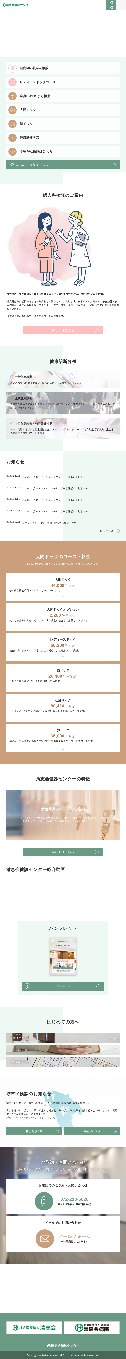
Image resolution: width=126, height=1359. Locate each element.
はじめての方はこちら (32, 164)
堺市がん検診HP (25, 1117)
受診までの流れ (20, 1038)
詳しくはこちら (63, 330)
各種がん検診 (91, 1131)
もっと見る (106, 531)
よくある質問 (18, 1049)
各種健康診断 (34, 1131)
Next (115, 815)
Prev (10, 815)
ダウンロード (63, 986)
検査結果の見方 (20, 1061)
